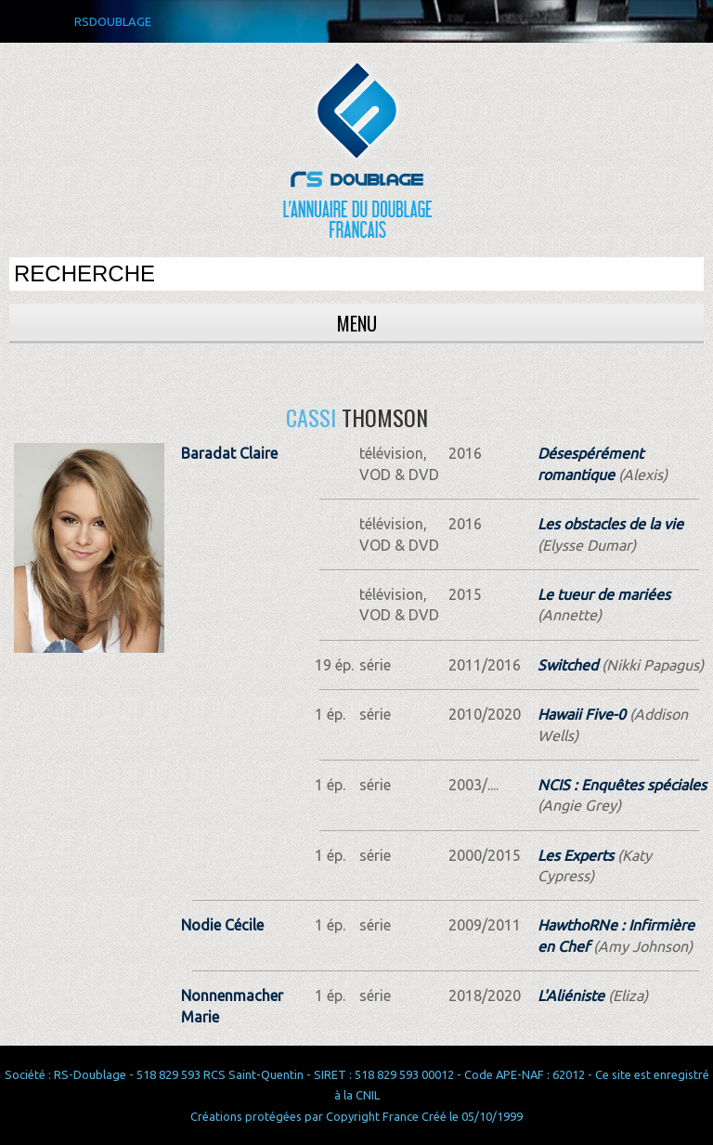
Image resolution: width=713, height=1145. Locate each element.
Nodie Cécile (222, 925)
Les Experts (576, 855)
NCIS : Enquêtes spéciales (622, 784)
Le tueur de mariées (604, 594)
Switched (568, 665)
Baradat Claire (229, 453)
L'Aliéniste (571, 995)
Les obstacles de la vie (610, 523)
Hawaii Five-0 (582, 714)
